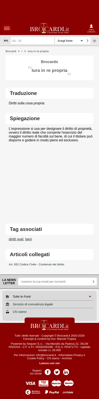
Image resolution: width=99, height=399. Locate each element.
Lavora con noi (49, 363)
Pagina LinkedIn (66, 370)
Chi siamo (53, 358)
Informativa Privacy (71, 355)
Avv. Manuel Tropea (63, 338)
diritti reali (16, 239)
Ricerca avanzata (94, 40)
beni (28, 239)
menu (7, 28)
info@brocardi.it (46, 355)
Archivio (67, 358)
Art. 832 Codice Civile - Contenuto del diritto (36, 264)
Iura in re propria (38, 51)
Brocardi (11, 51)
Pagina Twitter (57, 370)
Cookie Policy (35, 358)
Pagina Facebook (48, 370)
